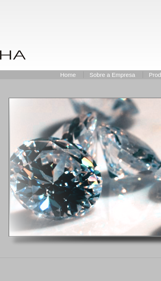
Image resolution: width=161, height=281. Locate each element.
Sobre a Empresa (112, 74)
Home (68, 74)
